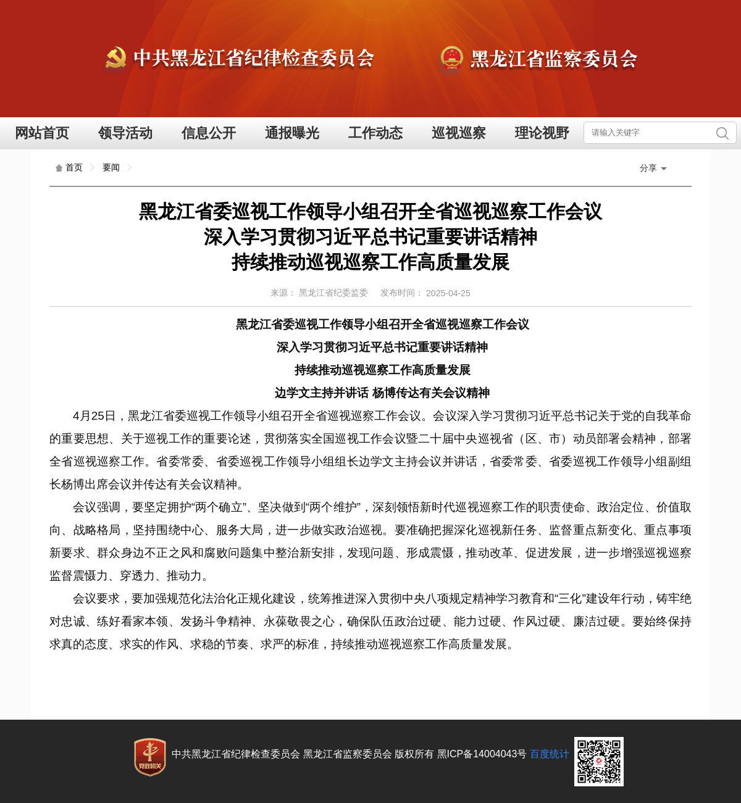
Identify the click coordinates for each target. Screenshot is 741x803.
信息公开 (209, 133)
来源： (283, 292)
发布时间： (402, 292)
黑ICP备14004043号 (482, 754)
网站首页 (42, 133)
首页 (74, 167)
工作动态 (375, 133)
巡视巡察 (459, 133)
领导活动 (125, 133)
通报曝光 (292, 133)
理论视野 (542, 133)
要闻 (111, 167)
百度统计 (549, 754)
